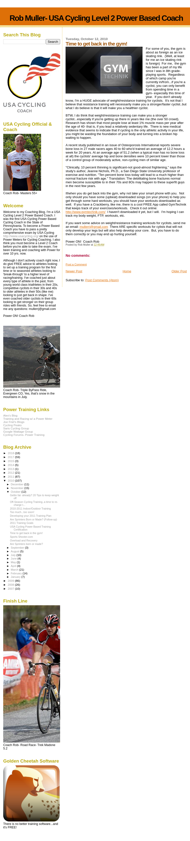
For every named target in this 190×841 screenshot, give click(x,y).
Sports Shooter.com (21, 536)
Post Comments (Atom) (102, 280)
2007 (11, 588)
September (18, 547)
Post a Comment (76, 264)
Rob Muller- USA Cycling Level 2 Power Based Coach (96, 18)
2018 (11, 453)
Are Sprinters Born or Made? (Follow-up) (33, 519)
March (15, 569)
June (14, 558)
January (16, 576)
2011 (11, 476)
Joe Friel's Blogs (13, 421)
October (16, 491)
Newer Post (74, 271)
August (15, 551)
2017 (11, 457)
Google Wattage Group (18, 431)
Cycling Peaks (12, 425)
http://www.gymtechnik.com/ (85, 212)
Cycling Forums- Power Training (24, 434)
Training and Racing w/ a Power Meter (27, 418)
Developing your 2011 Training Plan (30, 515)
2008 (11, 584)
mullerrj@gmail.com (94, 227)
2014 (11, 465)
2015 (11, 461)
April (14, 565)
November (17, 488)
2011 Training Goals (21, 522)
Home (127, 271)
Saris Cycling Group (16, 428)
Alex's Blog (10, 415)
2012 (11, 472)
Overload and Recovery (23, 540)
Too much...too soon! (22, 512)
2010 (11, 480)
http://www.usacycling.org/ (21, 236)
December (17, 484)
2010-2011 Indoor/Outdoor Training (30, 508)
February (17, 573)
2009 (11, 580)
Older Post (179, 271)
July (14, 555)
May (14, 562)
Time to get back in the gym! (26, 533)
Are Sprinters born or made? (26, 543)
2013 (11, 468)
